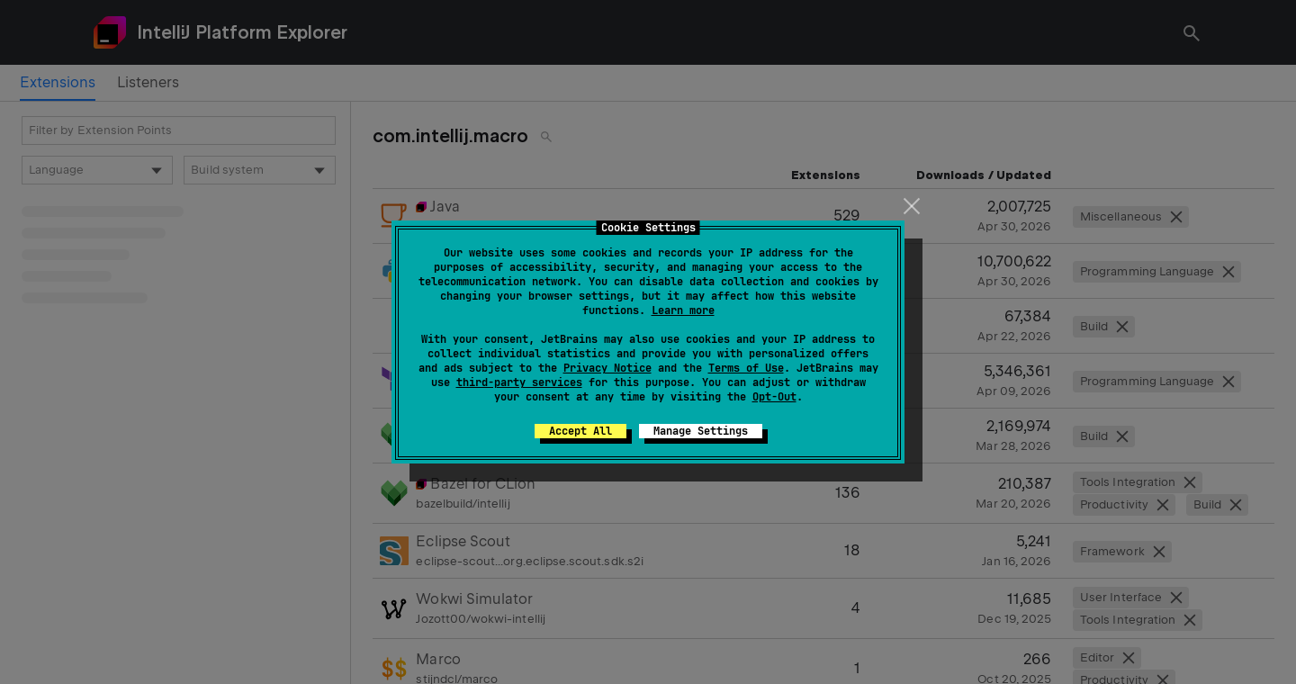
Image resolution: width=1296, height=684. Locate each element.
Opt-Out (774, 397)
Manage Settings (700, 431)
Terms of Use (746, 368)
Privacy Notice (607, 368)
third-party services (519, 382)
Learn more (683, 310)
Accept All (580, 431)
